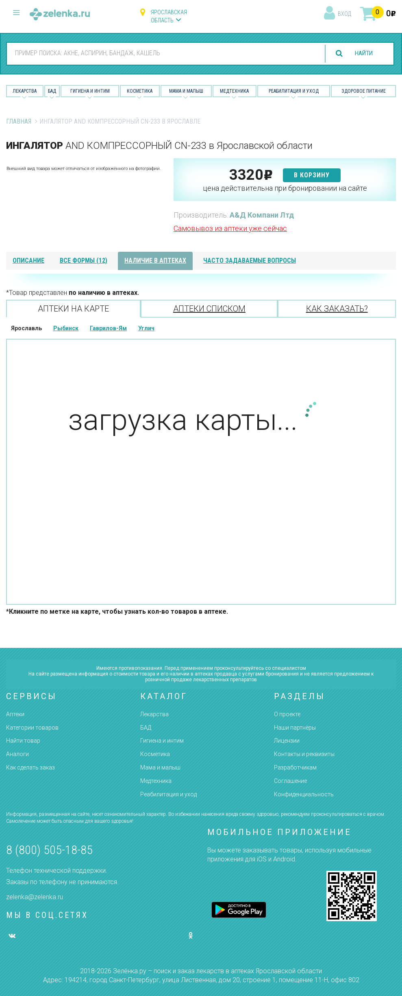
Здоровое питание (363, 91)
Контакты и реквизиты (304, 754)
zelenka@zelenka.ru (34, 897)
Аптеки (15, 714)
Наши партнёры (295, 727)
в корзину (312, 175)
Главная (18, 121)
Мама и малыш (186, 91)
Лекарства (25, 91)
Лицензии (287, 740)
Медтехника (234, 91)
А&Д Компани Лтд (262, 215)
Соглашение (290, 781)
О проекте (287, 714)
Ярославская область (169, 16)
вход (344, 14)
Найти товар (23, 740)
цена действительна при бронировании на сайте (285, 188)
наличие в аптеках (155, 260)
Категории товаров (32, 727)
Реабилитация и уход (294, 91)
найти (362, 53)
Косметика (139, 91)
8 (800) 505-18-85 (49, 850)
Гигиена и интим (162, 740)
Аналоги (17, 754)
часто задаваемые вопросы (249, 260)
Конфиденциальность (304, 794)
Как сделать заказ (30, 767)
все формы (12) (83, 260)
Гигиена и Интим (90, 91)
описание (28, 260)
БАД (52, 91)
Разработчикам (295, 767)
